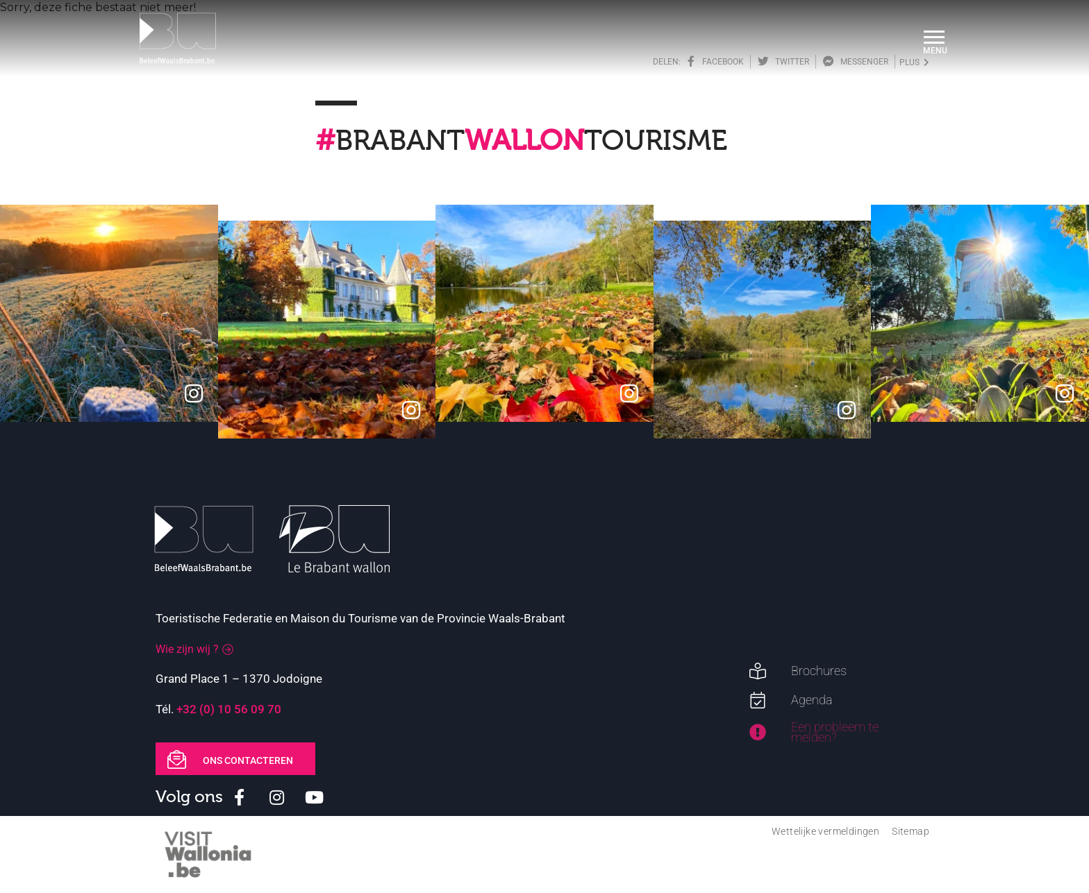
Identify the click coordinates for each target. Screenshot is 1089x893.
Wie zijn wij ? (187, 649)
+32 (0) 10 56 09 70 (228, 709)
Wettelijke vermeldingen (825, 831)
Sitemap (910, 831)
